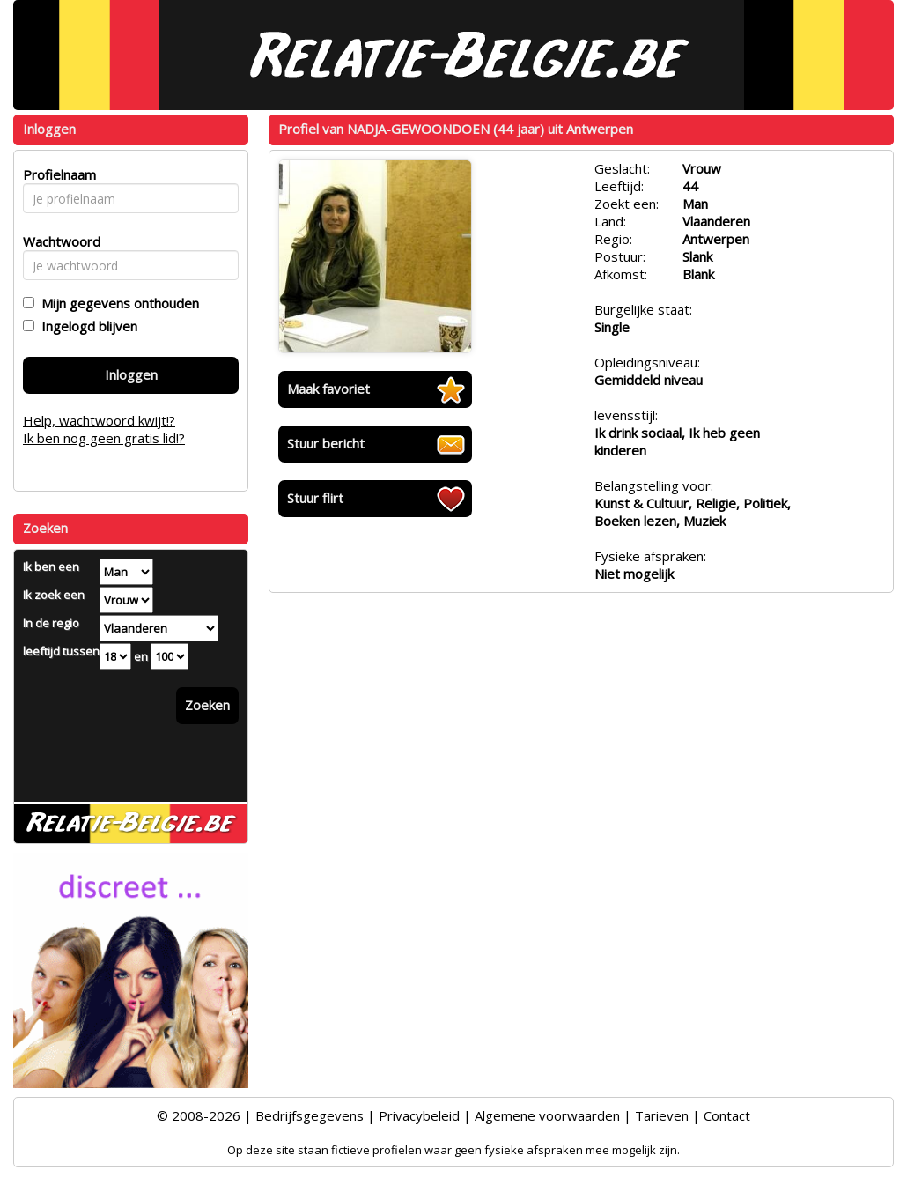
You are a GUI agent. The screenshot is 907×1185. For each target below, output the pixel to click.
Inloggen (131, 374)
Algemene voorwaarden (547, 1115)
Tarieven (662, 1115)
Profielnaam (57, 174)
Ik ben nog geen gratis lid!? (104, 438)
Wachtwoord (57, 241)
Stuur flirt (315, 498)
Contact (727, 1115)
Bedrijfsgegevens (309, 1115)
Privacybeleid (419, 1115)
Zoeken (207, 705)
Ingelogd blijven (85, 326)
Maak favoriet (328, 388)
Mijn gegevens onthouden (116, 303)
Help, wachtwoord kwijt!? (99, 420)
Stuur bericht (326, 443)
